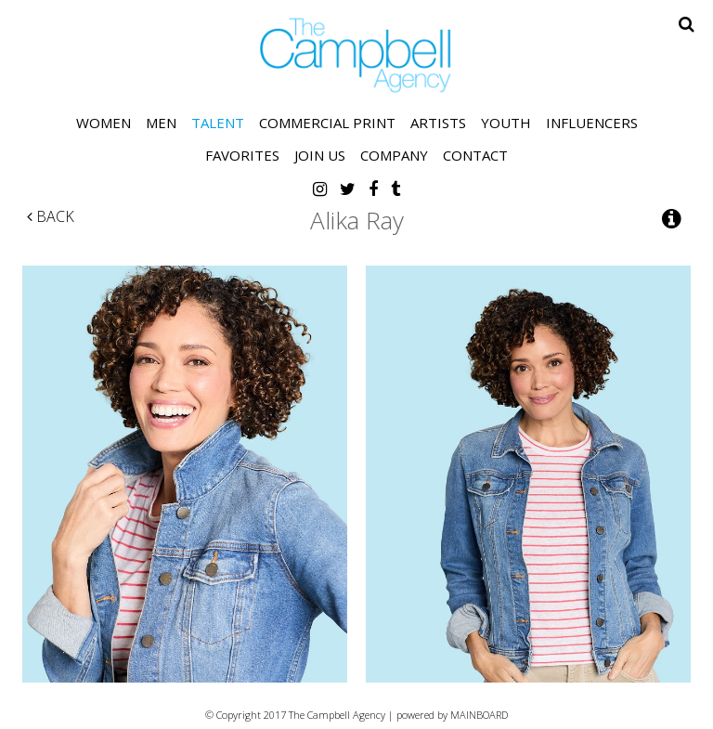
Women (103, 122)
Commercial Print (327, 122)
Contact (475, 155)
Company (394, 155)
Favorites (242, 155)
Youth (506, 122)
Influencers (592, 122)
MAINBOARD (479, 715)
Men (161, 122)
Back (50, 216)
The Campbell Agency (356, 55)
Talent (217, 122)
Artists (438, 122)
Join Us (319, 155)
